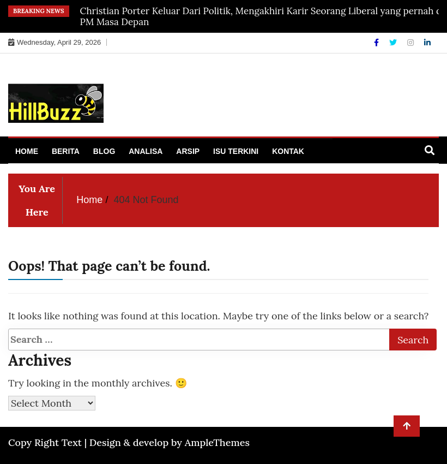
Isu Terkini (235, 151)
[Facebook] (377, 42)
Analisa (145, 151)
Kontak (288, 151)
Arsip (188, 151)
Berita (66, 151)
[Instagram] (411, 42)
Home (26, 151)
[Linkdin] (427, 42)
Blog (104, 151)
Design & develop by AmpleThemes (169, 442)
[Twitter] (394, 42)
